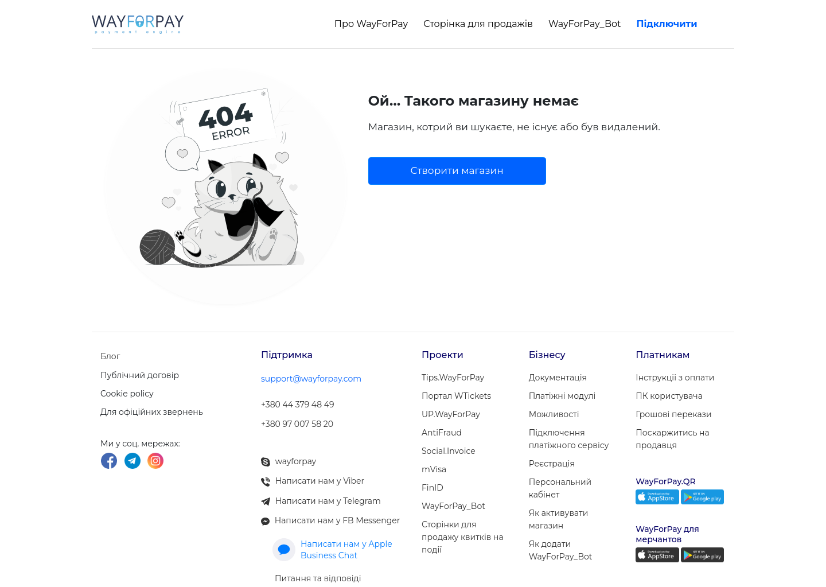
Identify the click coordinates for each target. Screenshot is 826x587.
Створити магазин (457, 170)
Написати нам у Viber (312, 474)
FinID (432, 488)
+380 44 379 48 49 (297, 401)
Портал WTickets (456, 396)
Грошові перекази (673, 414)
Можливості (554, 414)
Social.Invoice (449, 451)
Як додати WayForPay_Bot (561, 550)
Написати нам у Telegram (321, 492)
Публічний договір (139, 373)
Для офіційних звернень (151, 410)
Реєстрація (552, 463)
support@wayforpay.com (311, 377)
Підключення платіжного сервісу (569, 438)
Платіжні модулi (562, 396)
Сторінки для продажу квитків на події (463, 537)
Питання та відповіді (318, 567)
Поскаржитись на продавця (672, 438)
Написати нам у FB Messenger (330, 511)
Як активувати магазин (559, 519)
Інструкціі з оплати (675, 377)
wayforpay (288, 455)
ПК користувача (669, 396)
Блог (110, 355)
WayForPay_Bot (584, 23)
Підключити (667, 23)
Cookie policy (127, 392)
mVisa (434, 469)
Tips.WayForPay (453, 377)
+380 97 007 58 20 (297, 420)
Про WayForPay (371, 23)
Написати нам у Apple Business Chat (332, 539)
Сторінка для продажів (478, 23)
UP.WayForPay (451, 414)
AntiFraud (442, 432)
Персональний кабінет (560, 488)
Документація (558, 377)
